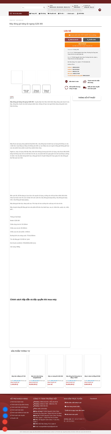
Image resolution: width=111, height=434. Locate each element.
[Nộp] (44, 7)
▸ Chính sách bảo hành (17, 410)
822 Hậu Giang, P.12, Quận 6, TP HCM (79, 62)
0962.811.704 (76, 71)
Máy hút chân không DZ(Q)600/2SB (37, 376)
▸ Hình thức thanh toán (16, 401)
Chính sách (71, 13)
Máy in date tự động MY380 (92, 376)
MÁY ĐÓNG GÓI (19, 20)
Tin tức (61, 13)
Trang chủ (33, 13)
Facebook (93, 398)
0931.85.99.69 (76, 69)
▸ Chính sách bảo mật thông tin (19, 407)
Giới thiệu (80, 13)
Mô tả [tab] (11, 98)
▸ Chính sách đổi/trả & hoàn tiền (19, 412)
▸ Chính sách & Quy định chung (19, 404)
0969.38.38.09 (73, 39)
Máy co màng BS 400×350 (55, 376)
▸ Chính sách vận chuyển (17, 415)
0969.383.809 (16, 380)
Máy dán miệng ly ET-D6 (18, 376)
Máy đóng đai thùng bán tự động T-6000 (74, 376)
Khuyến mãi (52, 13)
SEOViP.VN (88, 431)
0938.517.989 (44, 404)
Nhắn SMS (91, 39)
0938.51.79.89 (76, 73)
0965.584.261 (44, 406)
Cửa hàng (42, 13)
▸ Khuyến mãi (14, 418)
